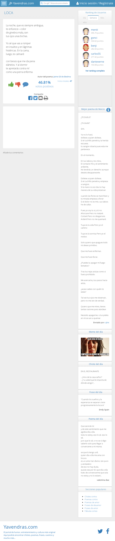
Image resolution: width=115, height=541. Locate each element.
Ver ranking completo (95, 70)
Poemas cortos (91, 499)
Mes (102, 17)
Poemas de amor (92, 502)
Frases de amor (91, 508)
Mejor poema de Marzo (93, 109)
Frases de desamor (93, 505)
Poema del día (96, 418)
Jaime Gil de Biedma (62, 76)
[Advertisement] (38, 127)
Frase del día (95, 392)
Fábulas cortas (91, 511)
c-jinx (107, 322)
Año (85, 22)
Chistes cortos (91, 496)
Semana (93, 17)
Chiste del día (96, 364)
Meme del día (96, 331)
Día (84, 17)
